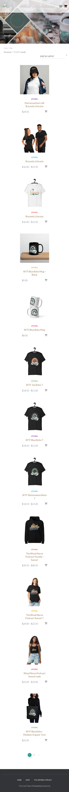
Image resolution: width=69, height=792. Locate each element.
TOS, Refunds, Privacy (43, 780)
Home (6, 48)
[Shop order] (52, 57)
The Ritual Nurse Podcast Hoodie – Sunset (34, 556)
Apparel (34, 99)
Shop (28, 780)
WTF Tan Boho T (34, 385)
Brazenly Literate (34, 161)
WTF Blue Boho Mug (34, 329)
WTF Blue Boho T (34, 440)
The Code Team (25, 786)
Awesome (46, 786)
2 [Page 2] (34, 755)
